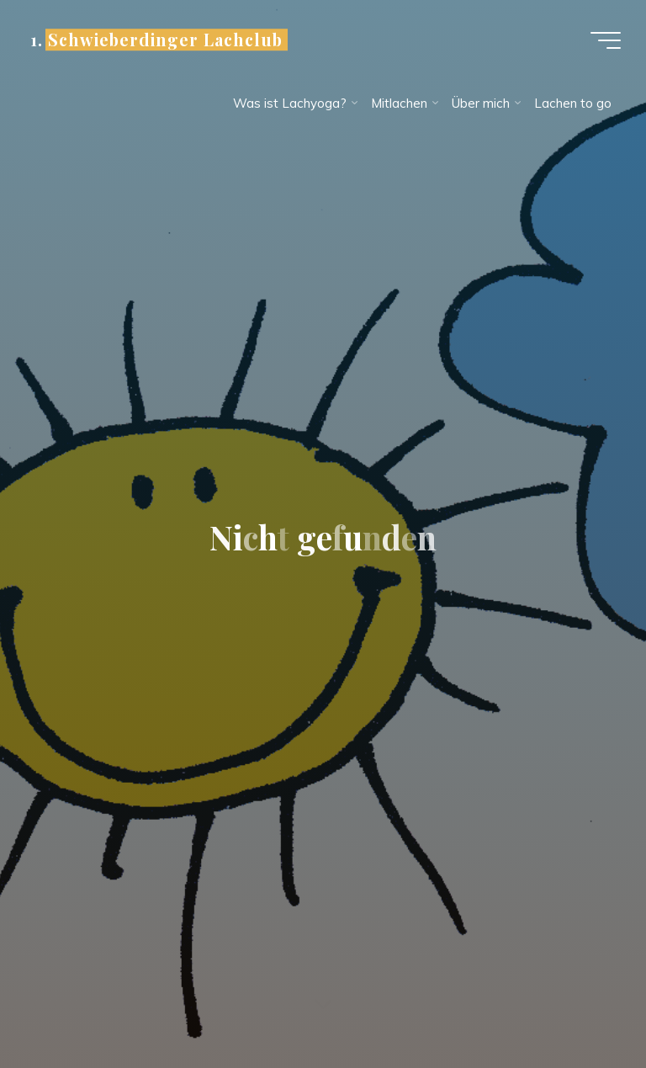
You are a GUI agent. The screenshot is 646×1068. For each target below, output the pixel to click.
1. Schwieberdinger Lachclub (156, 39)
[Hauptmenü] (605, 40)
